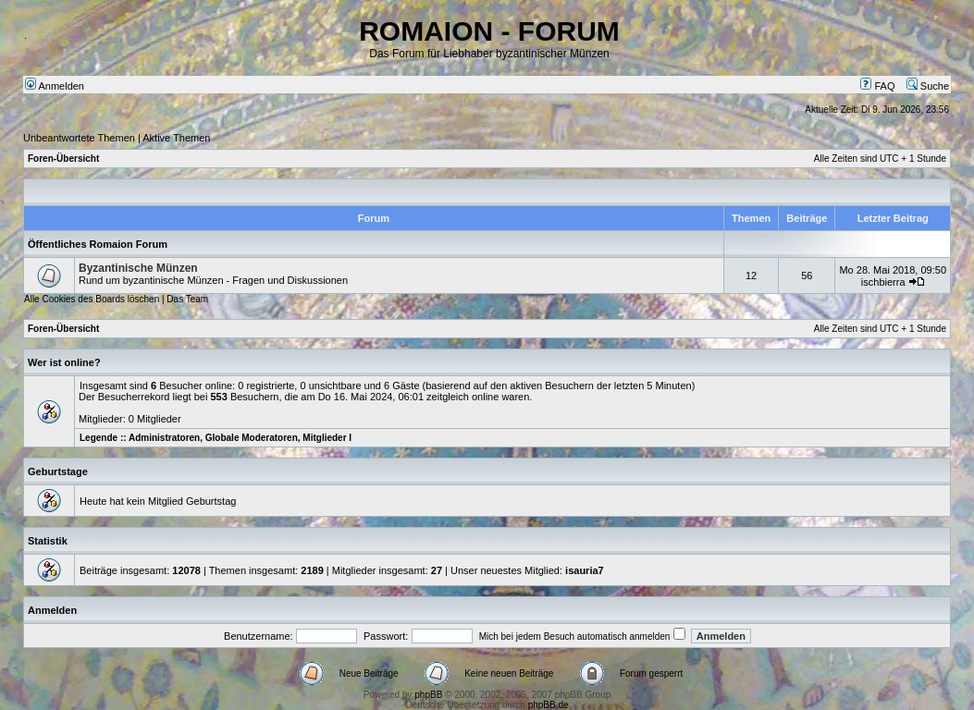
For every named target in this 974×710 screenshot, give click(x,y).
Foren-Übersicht (63, 158)
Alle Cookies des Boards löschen (91, 299)
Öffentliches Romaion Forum (97, 244)
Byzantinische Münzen (138, 268)
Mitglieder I (326, 438)
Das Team (187, 299)
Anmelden (54, 86)
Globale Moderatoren (251, 438)
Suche (927, 86)
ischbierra (883, 282)
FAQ (877, 86)
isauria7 (584, 570)
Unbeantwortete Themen (79, 137)
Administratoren (164, 438)
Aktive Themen (176, 137)
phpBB (428, 695)
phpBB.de (548, 705)
